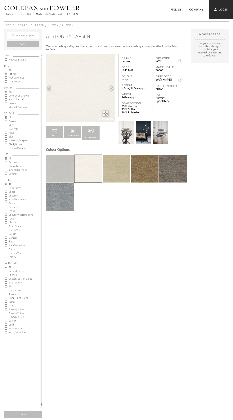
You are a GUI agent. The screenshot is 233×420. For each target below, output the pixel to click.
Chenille (13, 274)
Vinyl (11, 324)
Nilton (53, 25)
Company (196, 9)
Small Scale (15, 226)
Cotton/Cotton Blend (20, 278)
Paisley (12, 256)
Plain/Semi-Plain (17, 245)
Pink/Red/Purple (18, 140)
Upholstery (15, 166)
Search (23, 44)
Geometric (15, 207)
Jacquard (14, 294)
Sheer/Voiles (16, 230)
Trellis (12, 249)
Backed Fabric (16, 271)
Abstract (13, 222)
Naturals (13, 129)
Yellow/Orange (17, 148)
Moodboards (210, 34)
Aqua (11, 132)
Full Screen (106, 115)
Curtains (13, 162)
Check (12, 191)
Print (11, 305)
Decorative (15, 188)
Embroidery (15, 282)
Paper (12, 301)
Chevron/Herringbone (21, 214)
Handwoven (15, 290)
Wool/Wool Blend (19, 332)
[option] (80, 88)
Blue (11, 136)
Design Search (18, 25)
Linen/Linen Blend (19, 297)
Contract (13, 173)
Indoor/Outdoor (18, 170)
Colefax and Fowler (19, 95)
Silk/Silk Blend (16, 317)
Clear (23, 414)
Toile (11, 218)
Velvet (12, 320)
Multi (11, 125)
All (10, 70)
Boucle (12, 234)
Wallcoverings (16, 77)
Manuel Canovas (18, 107)
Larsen (38, 25)
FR (10, 286)
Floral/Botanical (17, 199)
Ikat (11, 241)
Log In (221, 9)
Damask (13, 237)
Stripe (12, 211)
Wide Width (15, 328)
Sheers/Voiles (16, 253)
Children (13, 195)
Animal (12, 203)
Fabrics (12, 73)
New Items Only (17, 59)
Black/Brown (16, 144)
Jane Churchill (16, 99)
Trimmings (14, 81)
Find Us (176, 9)
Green (12, 121)
